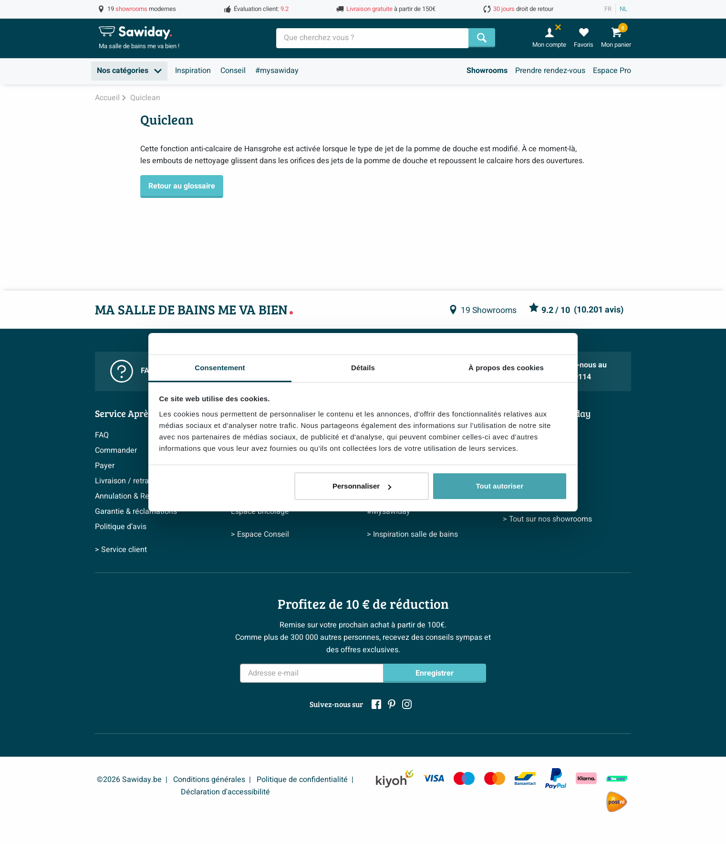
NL (623, 9)
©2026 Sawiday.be (129, 779)
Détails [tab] (363, 368)
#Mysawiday (388, 511)
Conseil (233, 70)
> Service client (121, 549)
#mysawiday (277, 70)
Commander (116, 450)
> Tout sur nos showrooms (547, 519)
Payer (104, 465)
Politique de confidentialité (302, 779)
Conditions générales (209, 779)
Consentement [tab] (220, 368)
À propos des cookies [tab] (506, 368)
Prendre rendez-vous (550, 70)
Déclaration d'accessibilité (225, 792)
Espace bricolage (260, 511)
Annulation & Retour (129, 496)
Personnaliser (361, 486)
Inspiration (193, 70)
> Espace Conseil (260, 534)
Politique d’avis (120, 526)
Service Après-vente (137, 413)
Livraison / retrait (124, 481)
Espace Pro (612, 70)
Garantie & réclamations (136, 511)
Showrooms (487, 70)
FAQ (102, 435)
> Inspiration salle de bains (412, 534)
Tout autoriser (500, 486)
